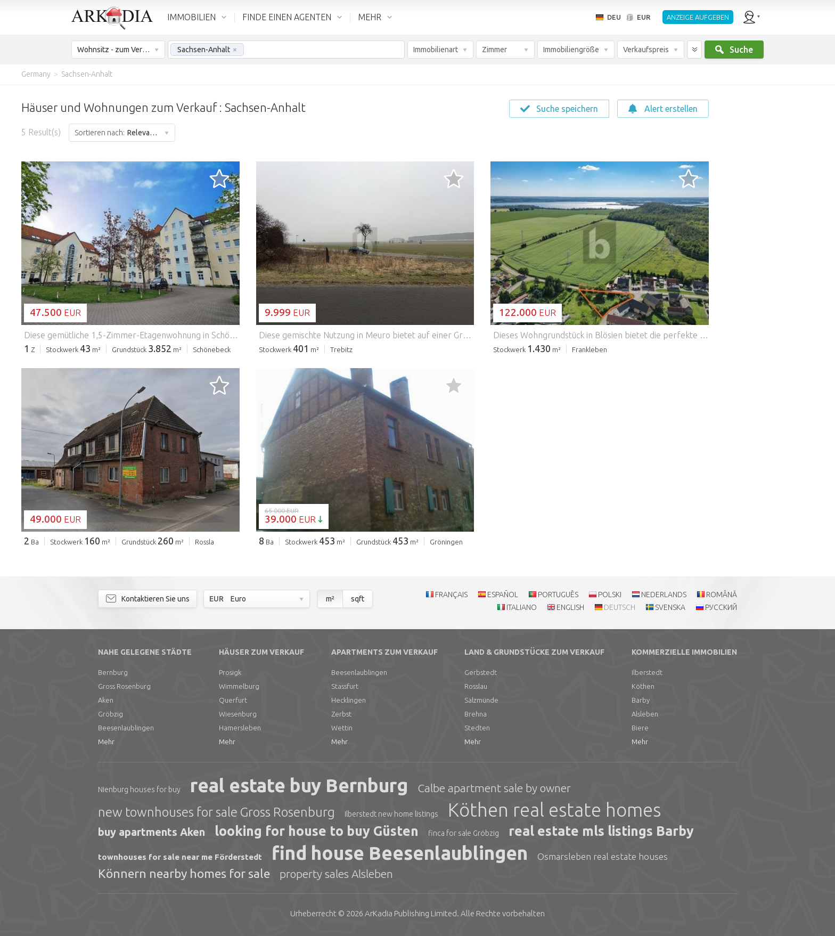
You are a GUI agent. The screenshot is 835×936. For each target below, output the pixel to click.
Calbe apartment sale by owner (494, 788)
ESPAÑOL (502, 594)
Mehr (106, 741)
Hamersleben (240, 727)
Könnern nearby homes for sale (184, 873)
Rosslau (475, 686)
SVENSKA (670, 607)
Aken (105, 700)
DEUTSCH (619, 607)
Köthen (643, 686)
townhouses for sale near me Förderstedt (180, 856)
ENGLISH (570, 607)
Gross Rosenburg (124, 686)
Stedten (477, 727)
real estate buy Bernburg (299, 785)
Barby (641, 700)
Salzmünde (481, 700)
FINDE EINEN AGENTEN (286, 17)
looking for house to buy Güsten (317, 831)
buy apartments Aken (151, 832)
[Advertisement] (771, 245)
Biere (640, 727)
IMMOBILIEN (191, 17)
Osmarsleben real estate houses (602, 856)
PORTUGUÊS (558, 594)
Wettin (342, 727)
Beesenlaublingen (126, 727)
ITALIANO (521, 607)
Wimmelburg (239, 686)
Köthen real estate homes (554, 809)
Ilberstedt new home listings (391, 814)
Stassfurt (344, 686)
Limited (411, 913)
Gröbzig (110, 714)
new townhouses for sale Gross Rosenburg (216, 812)
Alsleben (645, 714)
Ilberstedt (647, 672)
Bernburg (113, 672)
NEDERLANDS (663, 594)
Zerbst (341, 714)
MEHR (369, 17)
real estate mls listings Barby (601, 831)
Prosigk (230, 672)
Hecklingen (348, 700)
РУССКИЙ (721, 607)
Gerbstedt (480, 672)
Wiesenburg (238, 714)
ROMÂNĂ (721, 594)
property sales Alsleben (336, 873)
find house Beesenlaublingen (400, 853)
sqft (357, 599)
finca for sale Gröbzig (463, 833)
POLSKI (609, 594)
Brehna (475, 714)
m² (330, 599)
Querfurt (233, 700)
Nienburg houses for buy (139, 789)
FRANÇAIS (451, 594)
